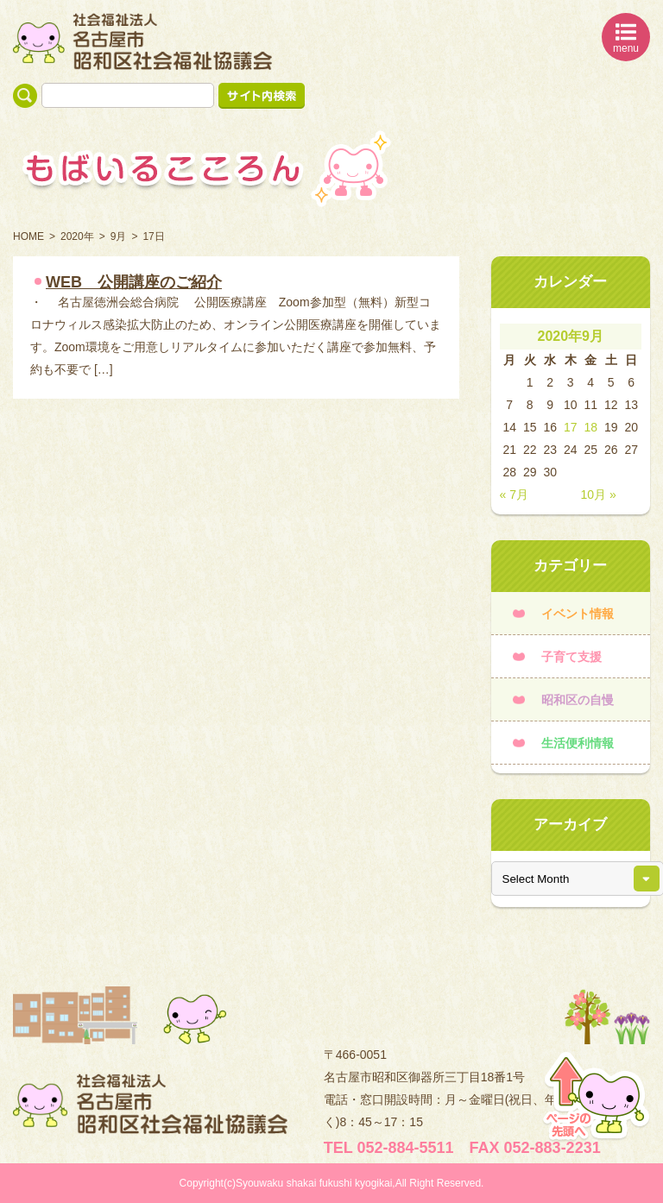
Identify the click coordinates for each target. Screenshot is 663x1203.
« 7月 (514, 494)
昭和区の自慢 (577, 700)
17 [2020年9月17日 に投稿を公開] (571, 427)
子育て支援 (571, 657)
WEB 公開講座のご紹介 (134, 282)
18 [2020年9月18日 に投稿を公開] (590, 427)
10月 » (598, 494)
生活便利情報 (577, 743)
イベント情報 (577, 613)
